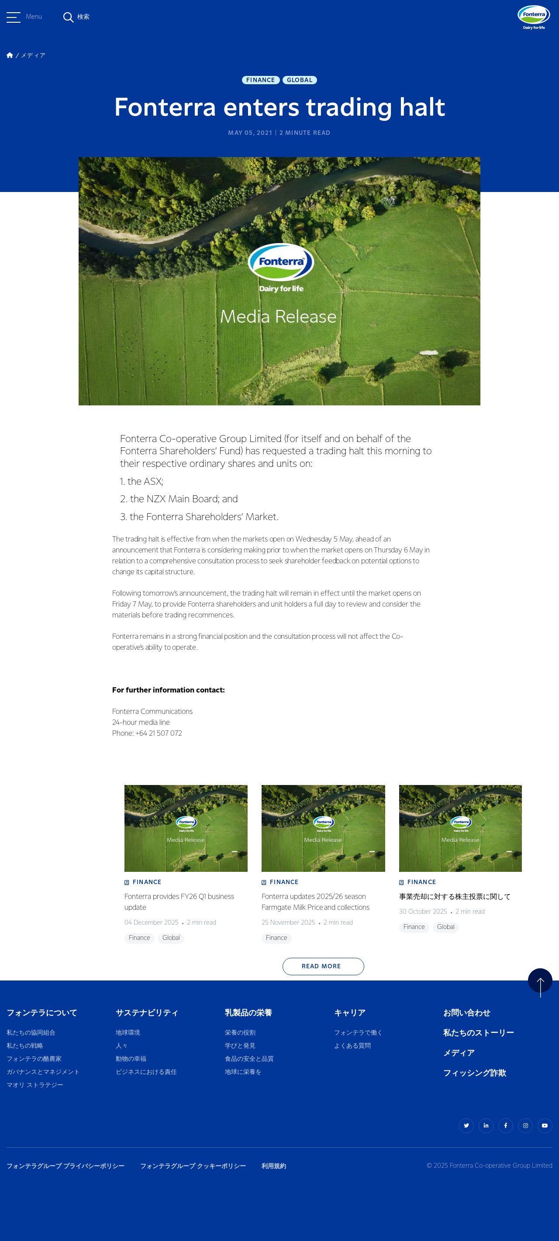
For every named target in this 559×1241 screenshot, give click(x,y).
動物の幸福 (131, 1059)
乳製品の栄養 (248, 1013)
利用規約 (274, 1166)
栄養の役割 (240, 1033)
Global (300, 80)
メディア (459, 1053)
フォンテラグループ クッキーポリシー (193, 1166)
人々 (122, 1046)
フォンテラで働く (358, 1033)
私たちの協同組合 (31, 1033)
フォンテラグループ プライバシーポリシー (65, 1166)
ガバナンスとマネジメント (43, 1072)
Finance (260, 80)
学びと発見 (240, 1046)
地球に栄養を (243, 1072)
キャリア (350, 1013)
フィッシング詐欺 (474, 1073)
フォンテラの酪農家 (34, 1059)
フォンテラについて (42, 1013)
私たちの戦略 (25, 1046)
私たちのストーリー (478, 1033)
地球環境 (128, 1033)
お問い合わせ (466, 1013)
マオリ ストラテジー (35, 1085)
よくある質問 (353, 1046)
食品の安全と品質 (249, 1059)
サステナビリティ (147, 1013)
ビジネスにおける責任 (146, 1072)
